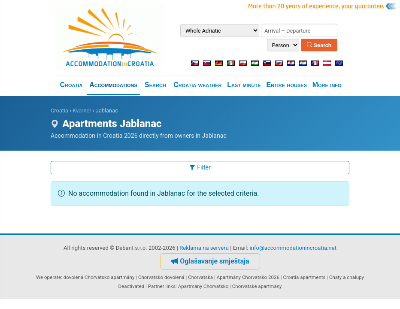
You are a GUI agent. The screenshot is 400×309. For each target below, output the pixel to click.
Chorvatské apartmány (257, 286)
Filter (199, 167)
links (170, 286)
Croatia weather (197, 84)
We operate (48, 277)
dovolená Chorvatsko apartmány (99, 277)
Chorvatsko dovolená (161, 277)
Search (319, 45)
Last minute (244, 84)
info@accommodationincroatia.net (293, 248)
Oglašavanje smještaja (210, 261)
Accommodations (113, 84)
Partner (156, 286)
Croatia (71, 84)
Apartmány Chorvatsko (203, 286)
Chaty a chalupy (346, 277)
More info (327, 84)
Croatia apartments (304, 277)
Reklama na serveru (204, 248)
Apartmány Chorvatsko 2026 (248, 277)
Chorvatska (200, 277)
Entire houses (286, 84)
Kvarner (82, 110)
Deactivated (131, 286)
